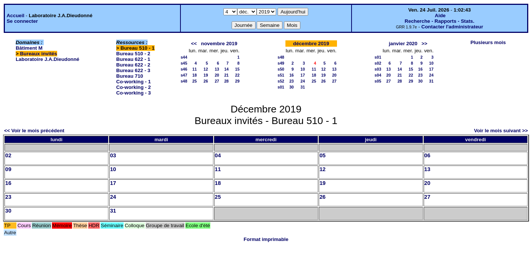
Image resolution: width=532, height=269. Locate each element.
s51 (281, 75)
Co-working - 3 (133, 93)
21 (226, 75)
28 (226, 81)
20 (217, 75)
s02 (378, 63)
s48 (183, 81)
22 (237, 75)
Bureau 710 (129, 76)
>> (424, 43)
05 (322, 155)
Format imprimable (266, 239)
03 (113, 155)
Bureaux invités (38, 53)
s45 (183, 63)
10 (302, 69)
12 (206, 69)
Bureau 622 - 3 (133, 70)
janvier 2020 (403, 43)
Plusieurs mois (488, 42)
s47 (183, 75)
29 (237, 81)
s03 (378, 69)
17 (302, 75)
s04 (378, 75)
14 (226, 69)
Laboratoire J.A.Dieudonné (47, 59)
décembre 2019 (311, 43)
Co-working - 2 (133, 87)
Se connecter (22, 21)
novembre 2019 (219, 43)
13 (217, 69)
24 (302, 81)
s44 (183, 57)
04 (218, 155)
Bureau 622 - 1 (133, 59)
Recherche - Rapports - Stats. (439, 21)
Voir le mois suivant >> (501, 130)
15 (237, 69)
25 (194, 81)
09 (8, 169)
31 (302, 87)
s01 (281, 87)
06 (427, 155)
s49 (281, 63)
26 (206, 81)
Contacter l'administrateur (452, 27)
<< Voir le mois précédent (34, 130)
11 (194, 69)
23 (291, 81)
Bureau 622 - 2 (133, 65)
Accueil (15, 15)
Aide (440, 15)
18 (194, 75)
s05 (378, 81)
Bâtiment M (29, 48)
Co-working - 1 (133, 81)
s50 (281, 69)
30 (291, 87)
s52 (281, 81)
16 (291, 75)
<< (194, 43)
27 (217, 81)
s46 (183, 69)
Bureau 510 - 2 (133, 53)
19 (206, 75)
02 (8, 155)
